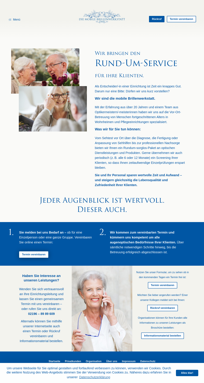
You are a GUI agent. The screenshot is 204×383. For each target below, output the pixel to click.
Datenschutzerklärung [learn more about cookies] (94, 377)
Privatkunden (73, 361)
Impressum (128, 361)
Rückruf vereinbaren (162, 308)
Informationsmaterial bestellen (162, 335)
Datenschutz (147, 361)
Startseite (54, 361)
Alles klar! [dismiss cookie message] (187, 373)
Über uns (111, 361)
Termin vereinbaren (181, 19)
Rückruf (156, 19)
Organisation (94, 361)
